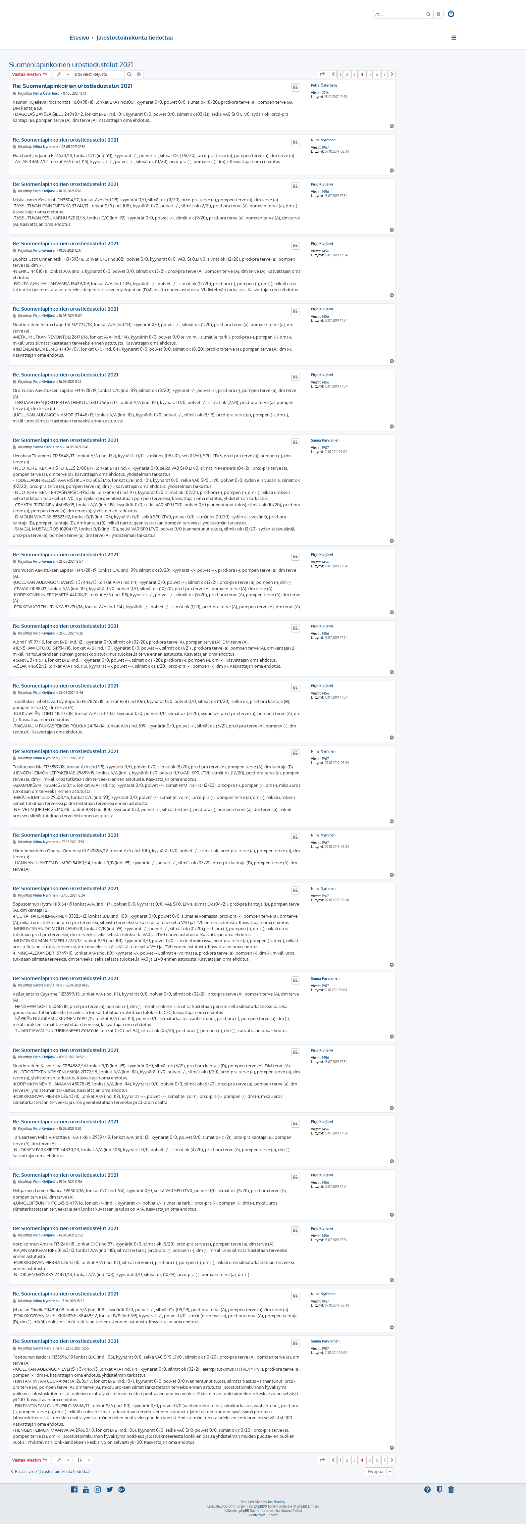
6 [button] (377, 74)
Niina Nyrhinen (323, 140)
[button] (322, 74)
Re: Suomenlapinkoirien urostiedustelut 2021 (73, 85)
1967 (325, 147)
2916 (325, 93)
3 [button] (354, 74)
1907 (325, 448)
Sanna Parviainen (325, 440)
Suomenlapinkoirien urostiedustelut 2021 (71, 64)
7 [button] (384, 74)
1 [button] (340, 74)
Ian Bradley (276, 1502)
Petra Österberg (324, 85)
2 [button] (347, 74)
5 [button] (369, 74)
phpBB (259, 1506)
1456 (325, 192)
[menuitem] (451, 14)
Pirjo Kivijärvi (322, 184)
